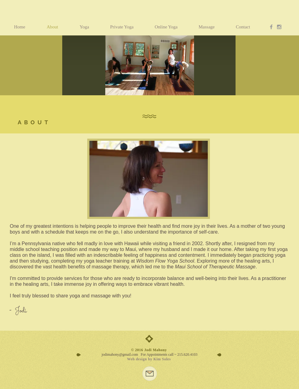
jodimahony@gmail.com (120, 354)
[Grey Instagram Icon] (279, 27)
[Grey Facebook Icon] (271, 27)
